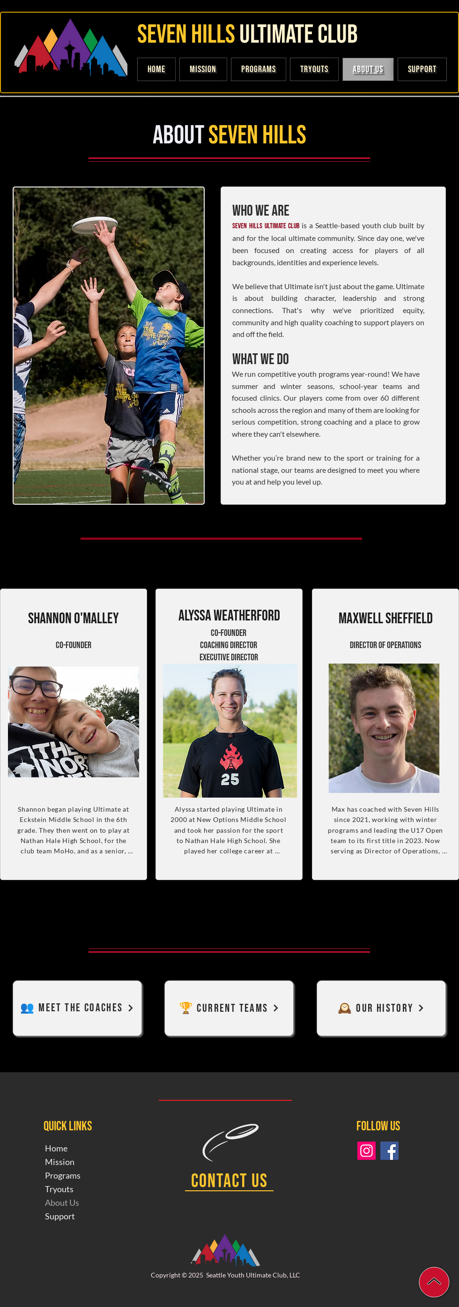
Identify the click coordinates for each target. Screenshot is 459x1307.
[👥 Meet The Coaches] (77, 1008)
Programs (63, 1175)
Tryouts (59, 1189)
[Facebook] (389, 1151)
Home (56, 1148)
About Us (62, 1202)
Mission (59, 1162)
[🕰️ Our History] (381, 1008)
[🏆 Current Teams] (229, 1008)
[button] (422, 69)
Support (60, 1216)
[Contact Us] (229, 1182)
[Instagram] (366, 1151)
